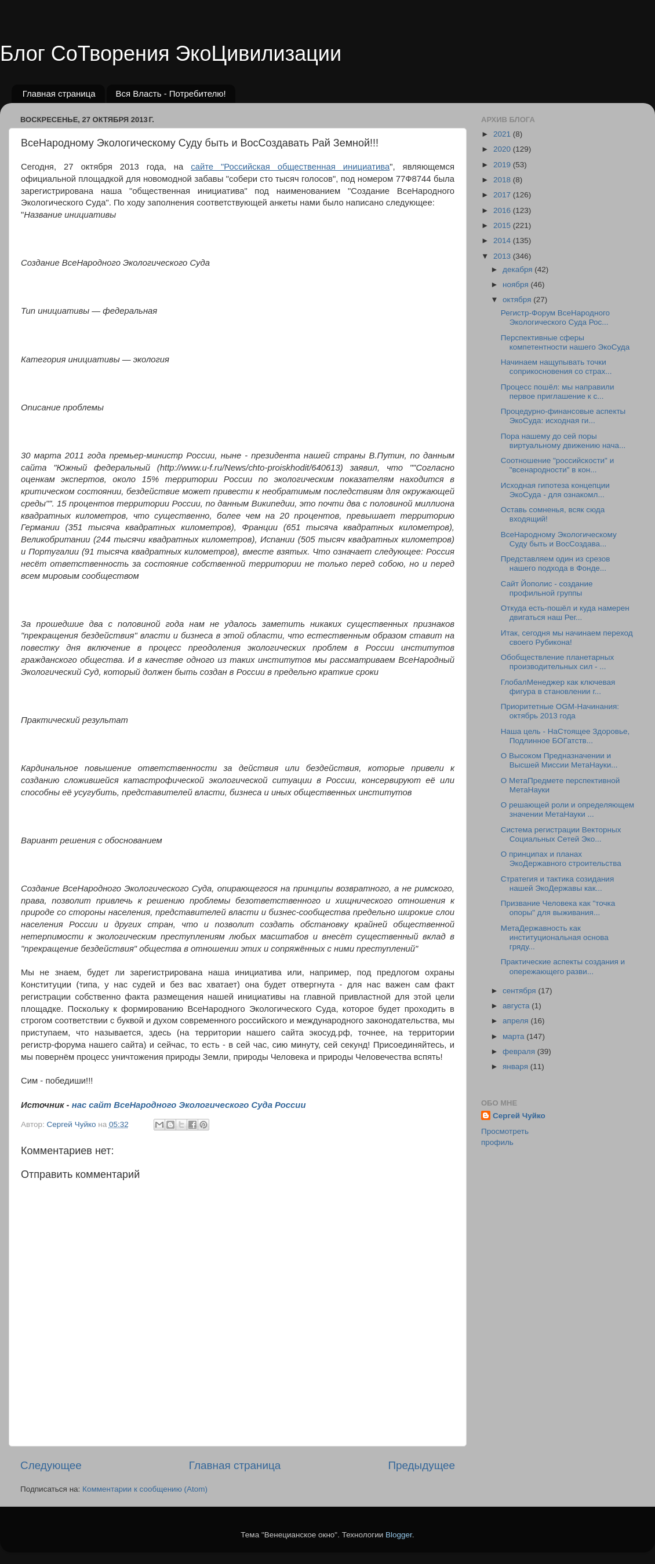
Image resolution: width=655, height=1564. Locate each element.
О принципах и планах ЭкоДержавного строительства (561, 859)
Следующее (51, 1465)
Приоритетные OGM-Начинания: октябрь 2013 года (560, 711)
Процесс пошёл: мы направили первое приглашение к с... (557, 392)
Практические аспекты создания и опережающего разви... (563, 966)
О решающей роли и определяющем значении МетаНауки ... (567, 809)
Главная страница (59, 93)
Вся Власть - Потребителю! (170, 93)
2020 (503, 149)
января (516, 1066)
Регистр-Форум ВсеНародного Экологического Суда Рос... (555, 317)
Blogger (398, 1534)
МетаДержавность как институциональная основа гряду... (555, 937)
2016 (503, 210)
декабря (518, 269)
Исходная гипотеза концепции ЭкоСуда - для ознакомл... (555, 490)
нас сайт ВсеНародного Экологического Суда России (189, 1105)
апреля (516, 1020)
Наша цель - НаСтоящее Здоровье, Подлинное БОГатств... (565, 736)
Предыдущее (421, 1465)
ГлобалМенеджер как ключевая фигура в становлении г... (558, 687)
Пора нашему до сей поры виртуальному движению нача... (563, 441)
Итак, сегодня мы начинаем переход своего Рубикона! (567, 638)
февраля (520, 1051)
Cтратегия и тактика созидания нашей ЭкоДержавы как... (557, 884)
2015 (503, 225)
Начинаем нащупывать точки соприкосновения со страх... (556, 367)
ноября (516, 284)
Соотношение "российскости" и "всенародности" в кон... (557, 465)
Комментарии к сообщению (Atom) (145, 1489)
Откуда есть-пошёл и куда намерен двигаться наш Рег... (565, 613)
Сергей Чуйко (519, 1115)
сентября (520, 990)
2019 (503, 164)
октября (518, 299)
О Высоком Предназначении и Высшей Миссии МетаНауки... (559, 760)
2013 (503, 256)
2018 (503, 179)
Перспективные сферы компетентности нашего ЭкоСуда (565, 342)
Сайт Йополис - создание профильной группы (547, 588)
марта (514, 1036)
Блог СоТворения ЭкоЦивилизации (170, 53)
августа (517, 1005)
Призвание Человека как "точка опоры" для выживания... (558, 908)
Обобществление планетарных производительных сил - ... (557, 662)
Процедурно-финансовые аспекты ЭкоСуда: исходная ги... (563, 416)
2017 (503, 194)
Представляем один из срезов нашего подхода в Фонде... (555, 563)
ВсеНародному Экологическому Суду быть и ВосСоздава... (559, 539)
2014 (503, 240)
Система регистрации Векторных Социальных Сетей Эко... (561, 834)
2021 (503, 134)
